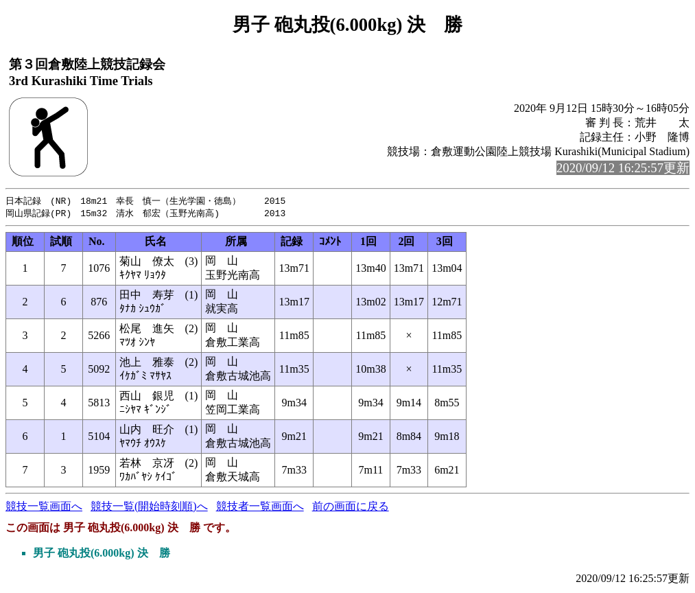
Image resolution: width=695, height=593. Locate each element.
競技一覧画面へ (43, 507)
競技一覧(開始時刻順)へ (149, 507)
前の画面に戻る (350, 507)
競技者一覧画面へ (260, 507)
